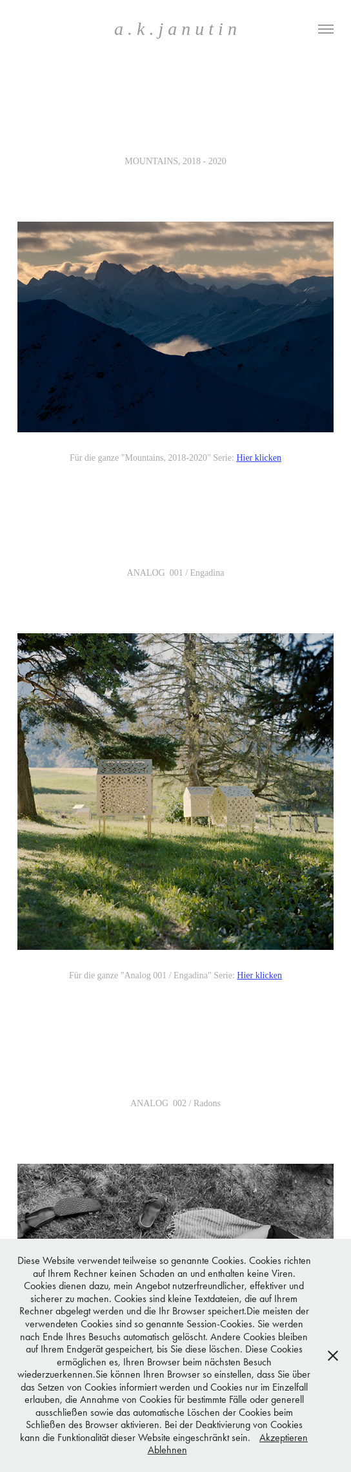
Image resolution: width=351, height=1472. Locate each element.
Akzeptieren (283, 1437)
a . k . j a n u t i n (175, 29)
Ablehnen (167, 1450)
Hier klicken (258, 458)
